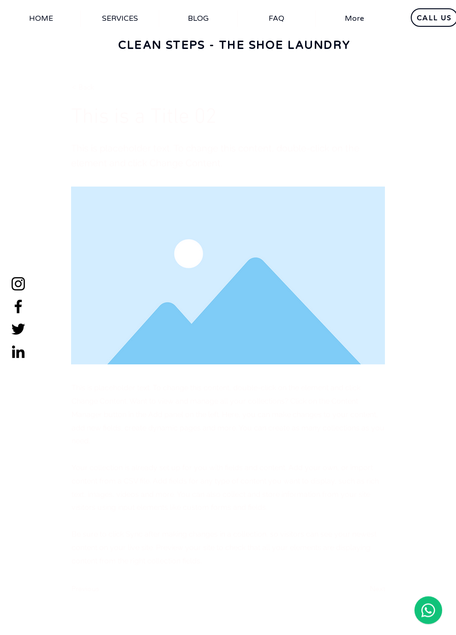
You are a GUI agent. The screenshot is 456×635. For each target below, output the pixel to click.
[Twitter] (18, 329)
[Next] (362, 589)
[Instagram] (18, 284)
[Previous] (102, 589)
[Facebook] (18, 306)
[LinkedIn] (18, 352)
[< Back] (102, 87)
